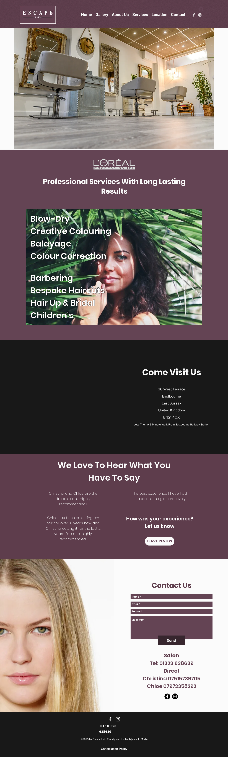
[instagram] (200, 15)
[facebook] (194, 15)
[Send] (171, 640)
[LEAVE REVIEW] (159, 541)
